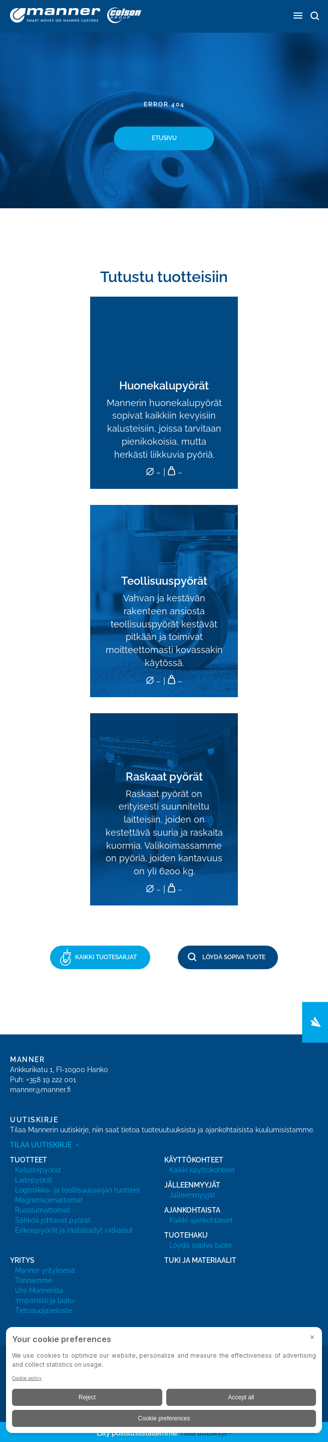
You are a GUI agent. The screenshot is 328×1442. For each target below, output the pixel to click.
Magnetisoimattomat (49, 1200)
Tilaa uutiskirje (41, 1145)
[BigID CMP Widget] (164, 1382)
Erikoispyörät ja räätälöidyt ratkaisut (74, 1230)
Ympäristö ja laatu (44, 1300)
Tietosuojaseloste (43, 1310)
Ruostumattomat (42, 1210)
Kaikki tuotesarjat (106, 957)
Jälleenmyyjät (192, 1195)
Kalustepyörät (38, 1170)
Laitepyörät (34, 1180)
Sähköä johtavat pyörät (53, 1220)
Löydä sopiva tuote (233, 957)
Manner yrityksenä (45, 1270)
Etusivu (164, 138)
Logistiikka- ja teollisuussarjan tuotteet (77, 1190)
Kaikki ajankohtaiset (201, 1220)
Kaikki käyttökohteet (202, 1170)
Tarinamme (33, 1280)
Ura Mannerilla (39, 1290)
